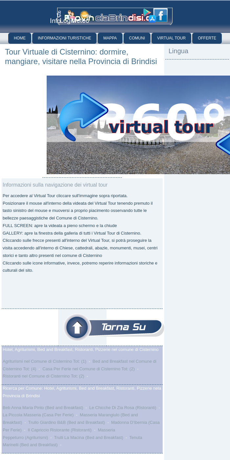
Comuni (137, 38)
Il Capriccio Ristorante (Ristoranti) (60, 429)
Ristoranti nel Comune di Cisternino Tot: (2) (43, 376)
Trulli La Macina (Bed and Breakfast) (89, 437)
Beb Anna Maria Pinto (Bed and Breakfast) (43, 407)
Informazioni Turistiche (64, 38)
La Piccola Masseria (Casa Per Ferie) (38, 414)
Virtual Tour (171, 38)
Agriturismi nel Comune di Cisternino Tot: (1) (44, 361)
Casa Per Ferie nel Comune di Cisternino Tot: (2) (88, 368)
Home (20, 38)
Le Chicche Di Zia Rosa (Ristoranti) (122, 407)
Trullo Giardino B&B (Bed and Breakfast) (66, 422)
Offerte (207, 38)
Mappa (110, 38)
